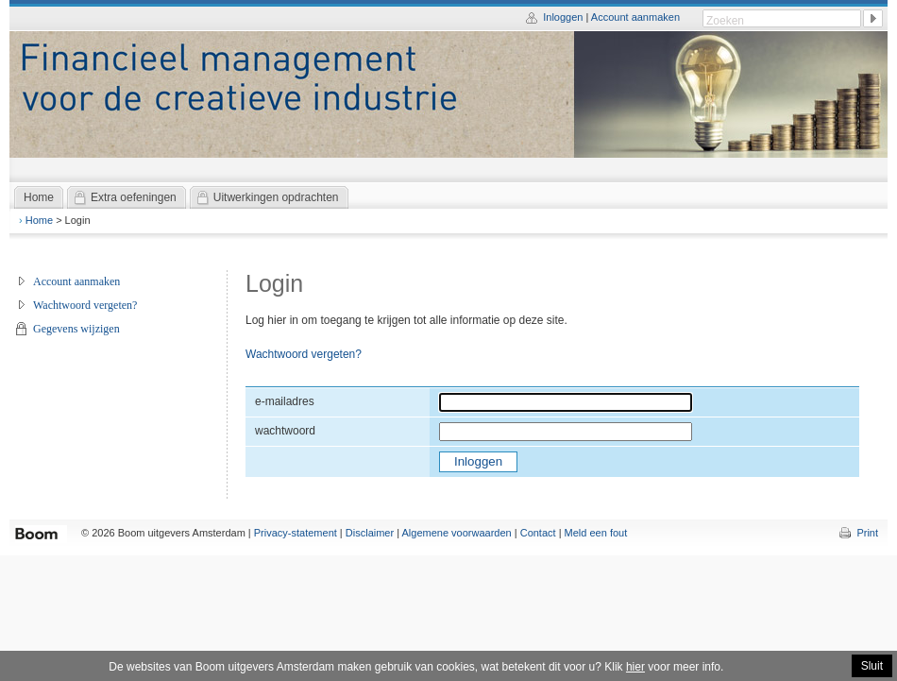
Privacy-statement (295, 532)
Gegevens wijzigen (76, 328)
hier (635, 666)
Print (867, 532)
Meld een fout (596, 532)
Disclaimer (370, 532)
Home (39, 220)
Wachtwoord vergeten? (85, 305)
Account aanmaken (635, 17)
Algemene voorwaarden (457, 532)
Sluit (872, 665)
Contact (538, 532)
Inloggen (563, 17)
